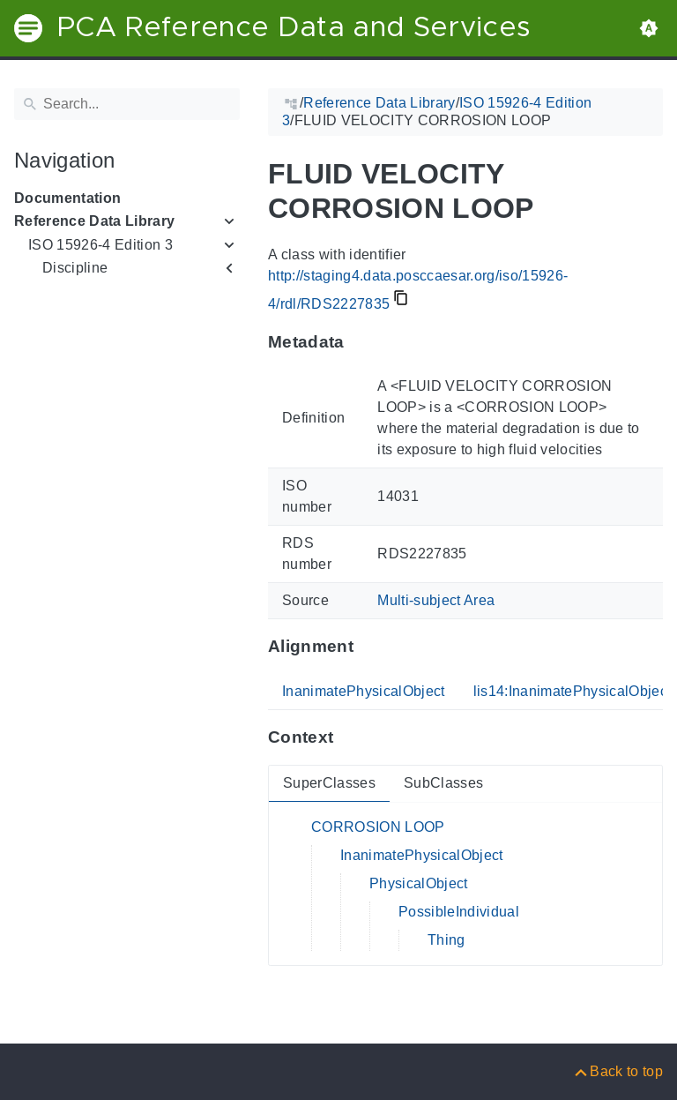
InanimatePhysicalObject (363, 691)
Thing (446, 939)
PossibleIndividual (458, 911)
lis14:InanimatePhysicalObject (572, 691)
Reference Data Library (94, 220)
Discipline (75, 267)
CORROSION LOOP (378, 826)
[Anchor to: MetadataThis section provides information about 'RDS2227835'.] (362, 341)
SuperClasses (329, 782)
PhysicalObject (418, 883)
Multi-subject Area (436, 600)
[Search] (127, 104)
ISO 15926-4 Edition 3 (100, 244)
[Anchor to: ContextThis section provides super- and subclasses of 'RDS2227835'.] (350, 737)
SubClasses (443, 782)
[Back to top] (617, 1071)
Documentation (67, 198)
